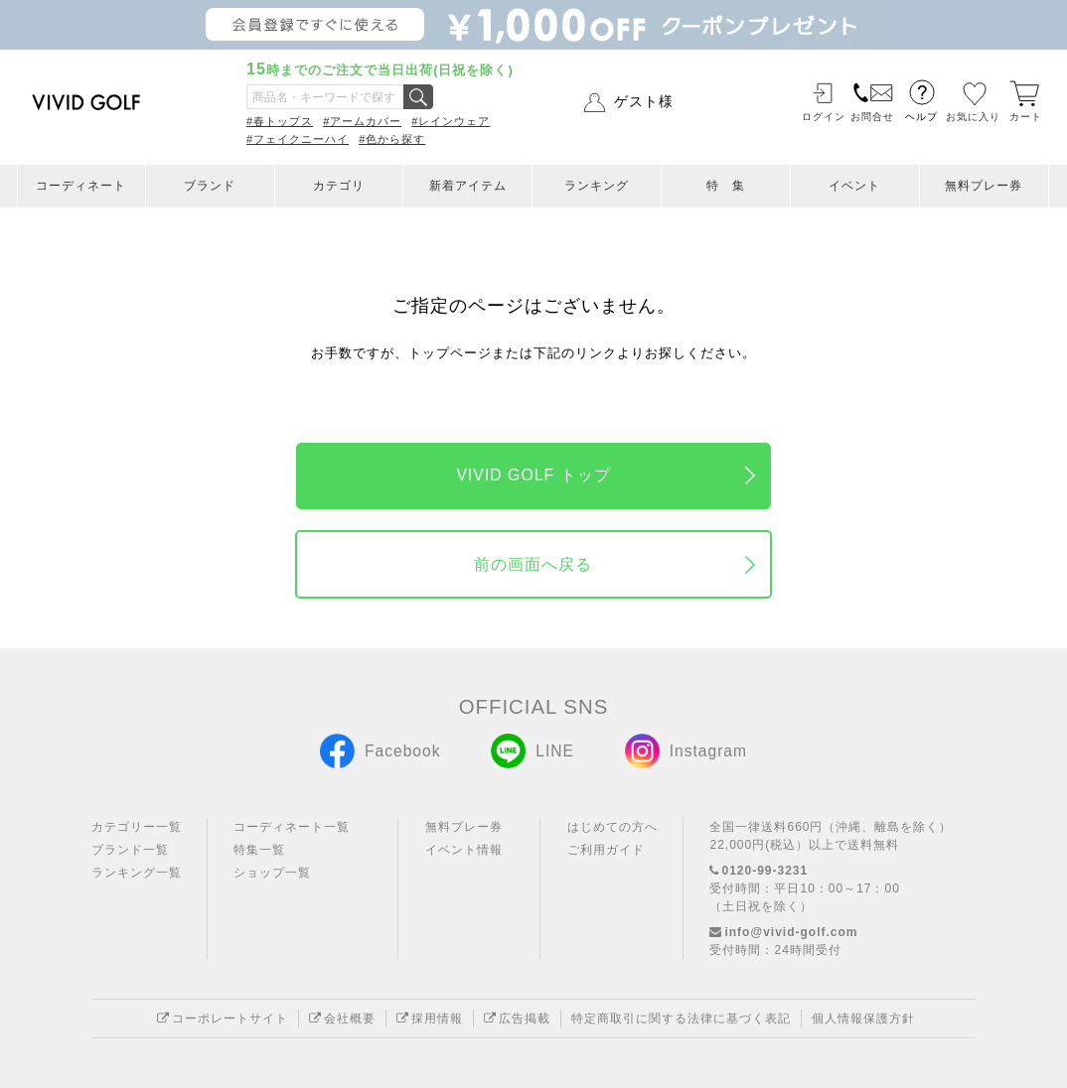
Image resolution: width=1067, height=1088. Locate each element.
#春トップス (279, 121)
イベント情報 (464, 850)
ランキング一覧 (136, 873)
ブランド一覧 (130, 850)
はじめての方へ (612, 827)
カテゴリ (339, 186)
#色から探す (392, 139)
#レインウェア (450, 121)
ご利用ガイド (606, 850)
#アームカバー (362, 121)
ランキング (596, 186)
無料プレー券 (983, 186)
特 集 (725, 186)
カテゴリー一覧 (136, 827)
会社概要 (342, 1018)
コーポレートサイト (222, 1018)
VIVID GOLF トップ (533, 475)
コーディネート (81, 186)
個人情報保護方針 (863, 1018)
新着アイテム (468, 186)
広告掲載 (517, 1018)
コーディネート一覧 (291, 827)
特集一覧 (259, 850)
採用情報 (429, 1018)
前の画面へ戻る (533, 564)
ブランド (209, 186)
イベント (854, 186)
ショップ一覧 (272, 873)
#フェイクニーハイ (297, 139)
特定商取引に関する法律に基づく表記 (681, 1018)
